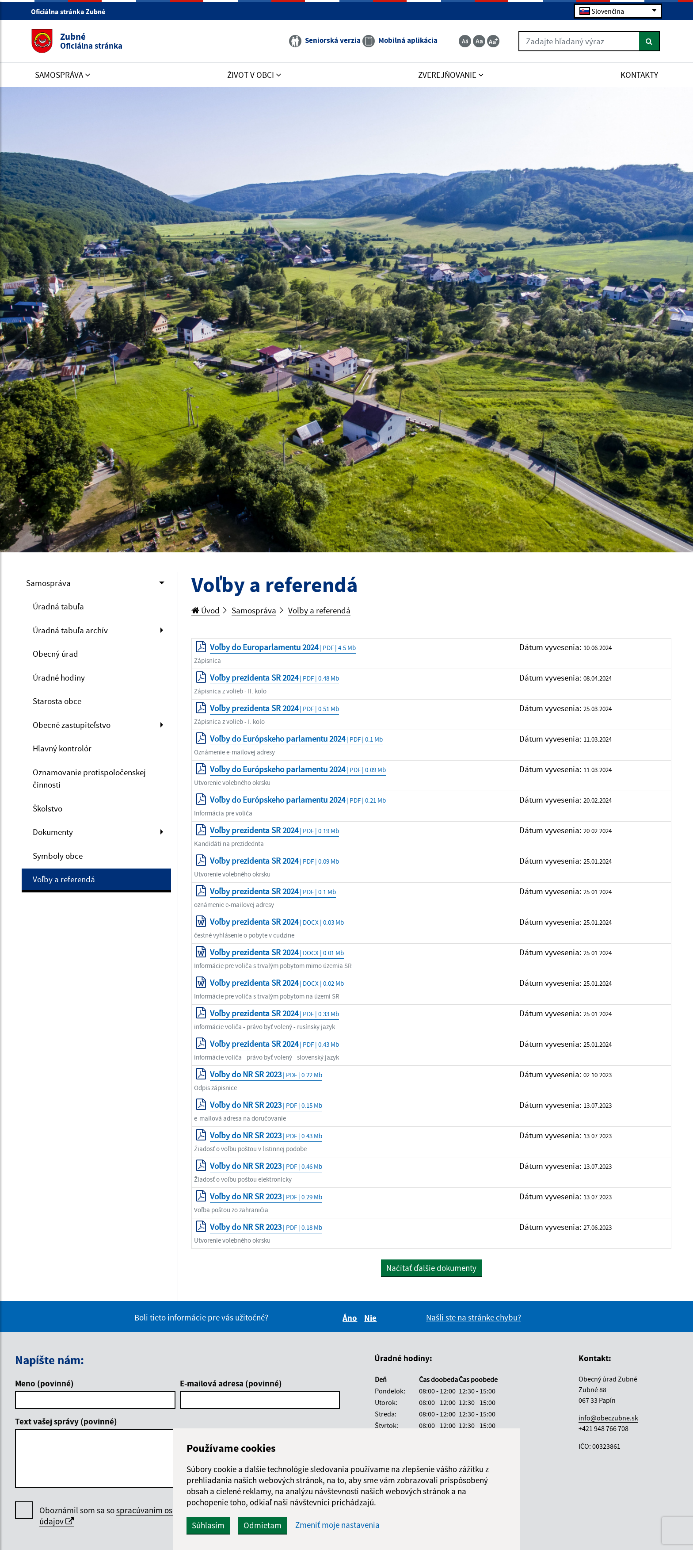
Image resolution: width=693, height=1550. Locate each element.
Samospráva (48, 583)
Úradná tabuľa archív (70, 630)
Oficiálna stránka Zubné (72, 11)
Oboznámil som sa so (118, 1516)
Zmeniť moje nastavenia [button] (337, 1525)
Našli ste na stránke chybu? (473, 1317)
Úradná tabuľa (58, 606)
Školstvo (47, 808)
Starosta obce (57, 701)
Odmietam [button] (263, 1525)
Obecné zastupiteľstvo (71, 725)
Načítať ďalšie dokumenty (431, 1268)
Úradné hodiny (59, 677)
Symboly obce (58, 855)
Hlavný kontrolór (62, 748)
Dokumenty (53, 832)
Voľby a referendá (64, 879)
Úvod (205, 610)
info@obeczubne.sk (608, 1417)
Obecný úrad (55, 653)
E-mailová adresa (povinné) (231, 1383)
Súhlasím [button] (208, 1525)
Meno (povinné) (44, 1383)
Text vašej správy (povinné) (66, 1421)
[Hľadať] (649, 41)
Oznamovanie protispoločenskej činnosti (89, 778)
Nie (371, 1318)
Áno (351, 1318)
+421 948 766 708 (603, 1428)
